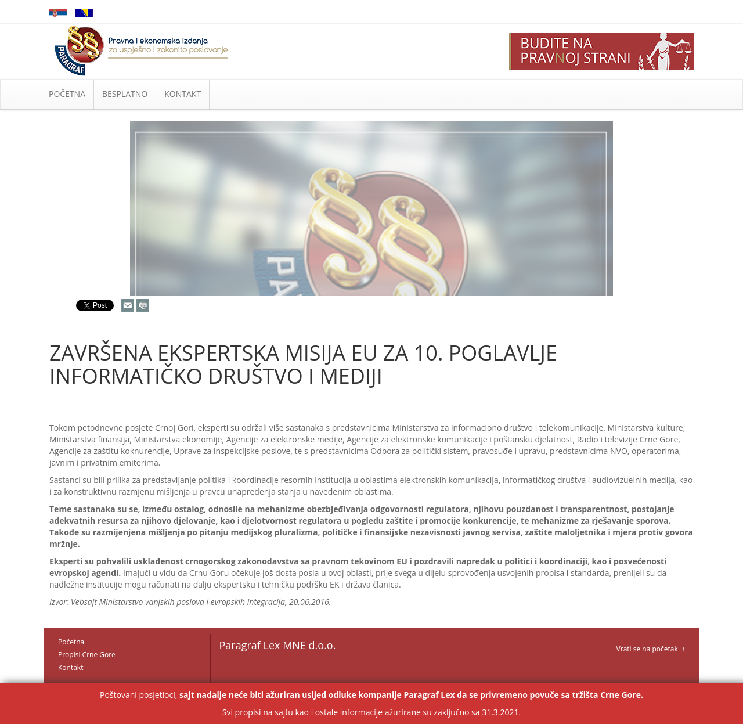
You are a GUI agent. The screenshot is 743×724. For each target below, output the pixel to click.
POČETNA (67, 93)
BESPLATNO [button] (124, 93)
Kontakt (70, 667)
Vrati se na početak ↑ (650, 649)
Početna (71, 642)
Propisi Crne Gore (87, 655)
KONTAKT (182, 93)
